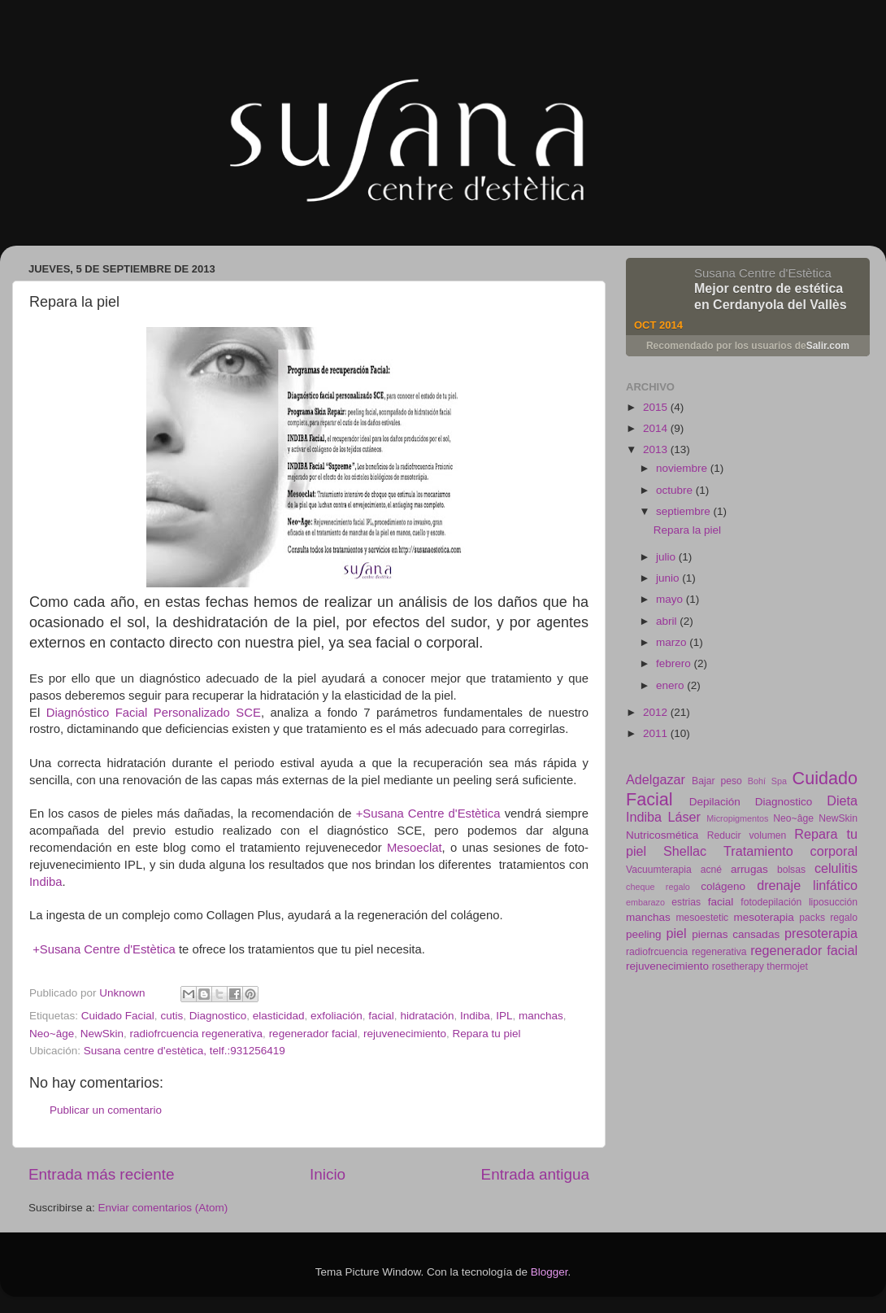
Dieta (842, 800)
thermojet (787, 966)
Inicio (327, 1174)
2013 (657, 449)
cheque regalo (658, 887)
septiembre (685, 511)
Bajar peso (717, 781)
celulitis (836, 868)
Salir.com (827, 345)
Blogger (549, 1272)
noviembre (683, 468)
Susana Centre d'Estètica (763, 273)
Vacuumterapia (659, 869)
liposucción (833, 902)
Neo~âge (51, 1033)
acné (711, 869)
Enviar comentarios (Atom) (163, 1208)
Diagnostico (218, 1016)
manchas (541, 1016)
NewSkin (102, 1033)
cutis (171, 1016)
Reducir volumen (747, 835)
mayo (671, 599)
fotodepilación (771, 902)
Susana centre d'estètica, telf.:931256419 (184, 1051)
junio (669, 578)
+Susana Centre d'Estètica (428, 813)
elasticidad (279, 1016)
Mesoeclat (414, 847)
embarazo (645, 902)
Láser (684, 816)
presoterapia (821, 933)
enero (671, 685)
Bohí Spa (767, 781)
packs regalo (828, 917)
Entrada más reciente (101, 1174)
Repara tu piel (487, 1033)
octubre (676, 490)
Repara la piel (687, 530)
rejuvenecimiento (404, 1033)
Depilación (715, 802)
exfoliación (337, 1016)
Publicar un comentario (106, 1110)
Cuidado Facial (117, 1016)
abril (668, 621)
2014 (657, 428)
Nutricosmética (662, 835)
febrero (675, 663)
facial (381, 1016)
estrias (686, 902)
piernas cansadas (736, 934)
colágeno (723, 886)
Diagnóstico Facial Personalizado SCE (153, 712)
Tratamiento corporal (790, 851)
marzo (672, 642)
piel (676, 933)
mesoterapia (763, 917)
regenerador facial (313, 1033)
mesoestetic (701, 917)
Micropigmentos (737, 818)
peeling (644, 934)
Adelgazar (655, 779)
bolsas (791, 869)
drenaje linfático (807, 885)
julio (667, 557)
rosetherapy (738, 966)
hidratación (427, 1016)
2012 (657, 712)
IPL (504, 1016)
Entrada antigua (535, 1174)
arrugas (749, 869)
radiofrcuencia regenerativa (196, 1033)
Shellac (684, 851)
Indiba (45, 881)
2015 (657, 407)
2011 (657, 733)
